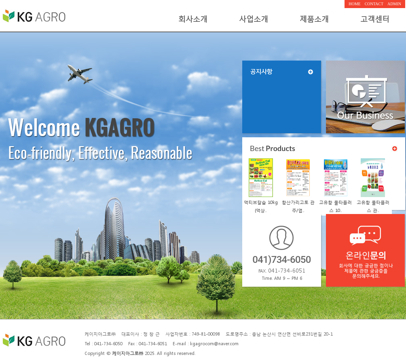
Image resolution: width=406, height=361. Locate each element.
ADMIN (394, 4)
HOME (354, 4)
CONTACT (374, 4)
